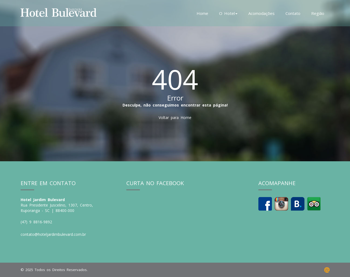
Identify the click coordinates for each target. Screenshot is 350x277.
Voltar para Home (175, 117)
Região (317, 13)
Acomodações (261, 13)
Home (202, 13)
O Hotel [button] (228, 13)
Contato (292, 13)
